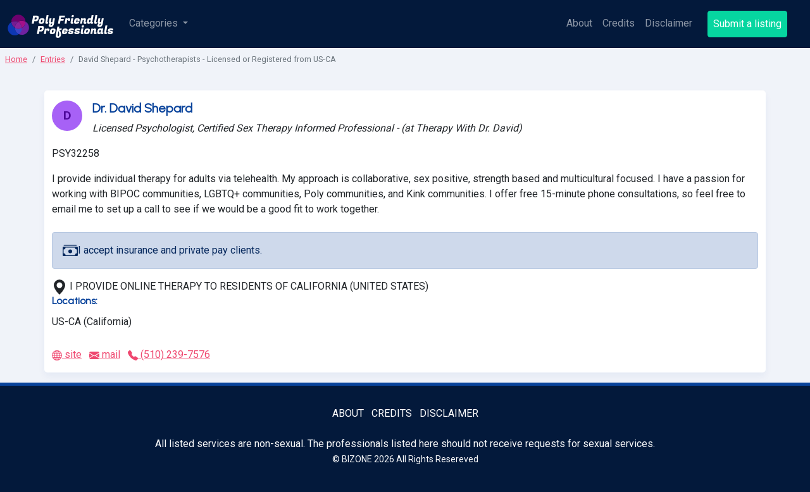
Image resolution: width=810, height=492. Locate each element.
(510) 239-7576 (169, 354)
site (67, 354)
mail (104, 354)
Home (16, 59)
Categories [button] (154, 23)
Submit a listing (747, 24)
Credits (618, 23)
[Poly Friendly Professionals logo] (61, 24)
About (579, 23)
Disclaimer (668, 23)
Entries (52, 59)
